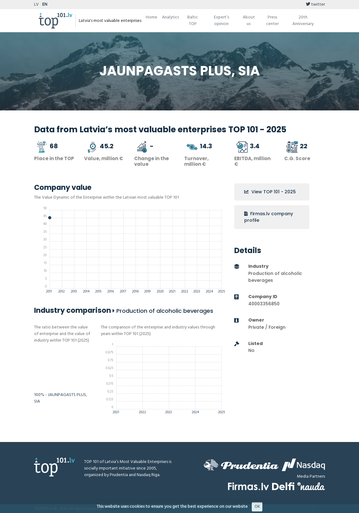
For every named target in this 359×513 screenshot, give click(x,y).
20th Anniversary (303, 21)
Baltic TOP (192, 21)
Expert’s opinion (221, 21)
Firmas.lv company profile (268, 217)
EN (44, 4)
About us (249, 21)
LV (36, 4)
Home (151, 17)
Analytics (170, 17)
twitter (315, 4)
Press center (272, 21)
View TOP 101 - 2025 (270, 192)
